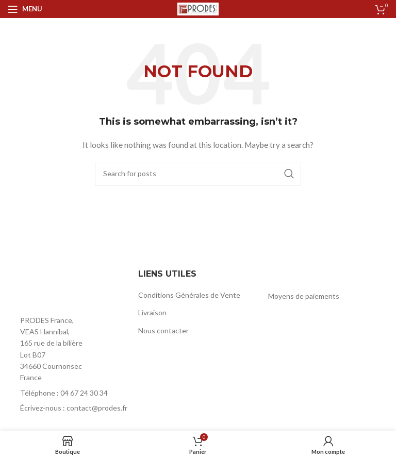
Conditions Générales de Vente (189, 295)
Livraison (152, 312)
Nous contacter (163, 330)
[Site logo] (198, 8)
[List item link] (68, 393)
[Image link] (64, 287)
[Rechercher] (198, 173)
